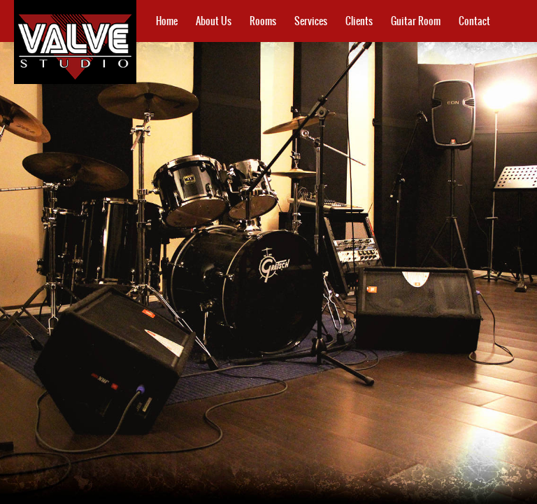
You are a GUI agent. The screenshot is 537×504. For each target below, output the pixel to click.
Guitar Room (416, 21)
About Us (213, 21)
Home (167, 21)
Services (310, 21)
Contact (474, 21)
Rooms (263, 21)
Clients (359, 21)
